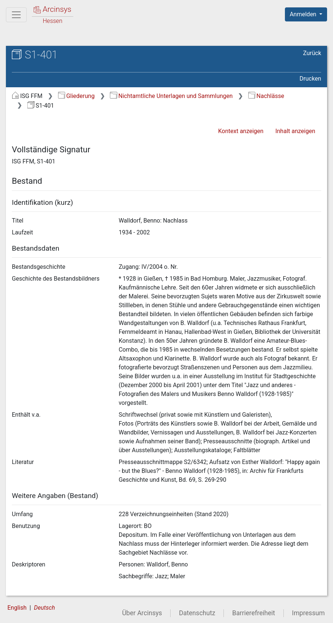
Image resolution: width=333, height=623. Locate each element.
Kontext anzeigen (240, 131)
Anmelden (304, 14)
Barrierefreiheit (253, 613)
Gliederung (76, 95)
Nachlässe (266, 95)
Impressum (308, 613)
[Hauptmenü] (16, 14)
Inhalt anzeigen (295, 131)
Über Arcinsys (142, 613)
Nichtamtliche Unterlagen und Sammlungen (171, 95)
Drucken (310, 78)
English (17, 607)
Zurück (312, 53)
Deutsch (44, 607)
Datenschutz (197, 613)
